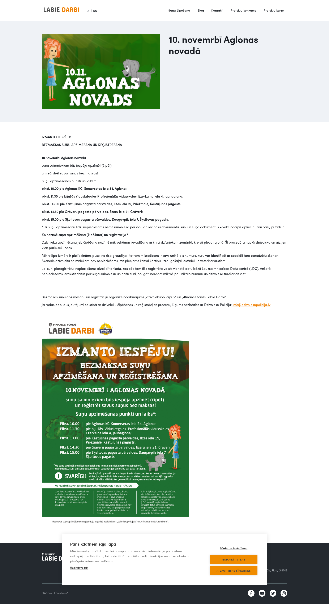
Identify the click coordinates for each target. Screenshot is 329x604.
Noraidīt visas (233, 559)
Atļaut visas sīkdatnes (234, 570)
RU (95, 10)
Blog (200, 10)
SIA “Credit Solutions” (55, 593)
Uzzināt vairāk (79, 568)
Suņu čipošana (179, 10)
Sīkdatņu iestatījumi (234, 548)
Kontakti (217, 10)
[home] (61, 10)
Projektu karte (274, 10)
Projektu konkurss (243, 10)
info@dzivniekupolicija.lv (251, 304)
